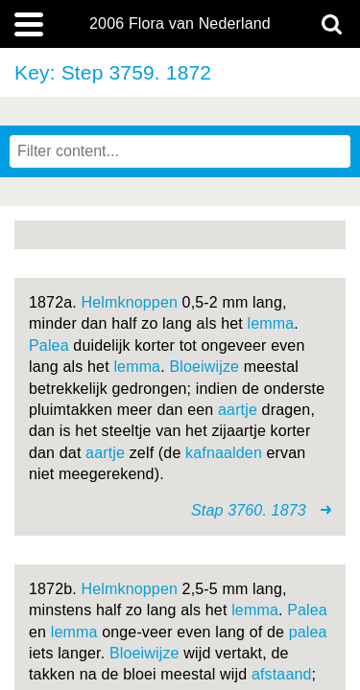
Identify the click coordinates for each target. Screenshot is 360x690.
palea (308, 632)
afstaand (282, 674)
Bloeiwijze (204, 366)
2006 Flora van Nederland (180, 24)
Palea (49, 345)
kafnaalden (223, 453)
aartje (237, 410)
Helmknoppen (130, 302)
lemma (270, 323)
